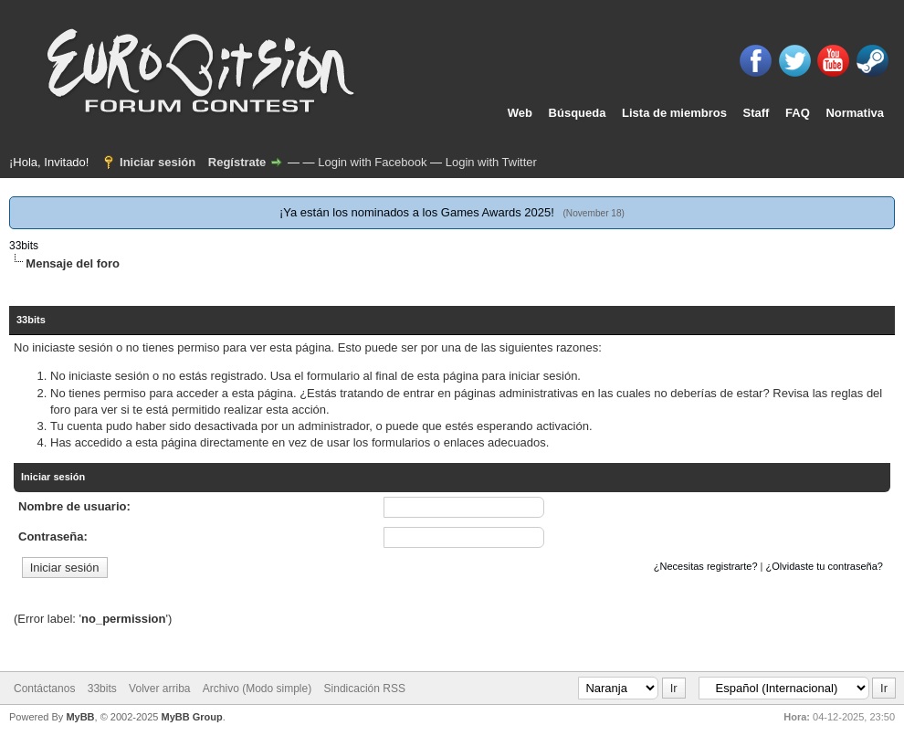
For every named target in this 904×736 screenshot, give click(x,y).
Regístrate (237, 162)
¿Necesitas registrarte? (706, 566)
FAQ (797, 113)
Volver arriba (159, 688)
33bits (23, 245)
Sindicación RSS (364, 688)
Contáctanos (44, 688)
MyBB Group (191, 716)
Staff (756, 113)
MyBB (80, 716)
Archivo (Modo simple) (257, 688)
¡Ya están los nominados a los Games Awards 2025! (416, 212)
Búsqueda (577, 113)
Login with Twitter (491, 162)
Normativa (854, 113)
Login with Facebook (372, 162)
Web (520, 113)
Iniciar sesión (157, 162)
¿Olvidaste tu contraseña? (824, 566)
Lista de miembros (674, 113)
